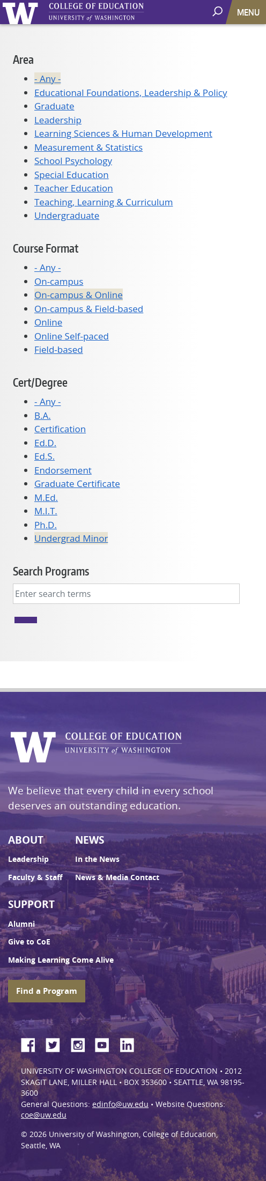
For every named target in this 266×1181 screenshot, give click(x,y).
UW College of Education (115, 12)
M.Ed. (46, 497)
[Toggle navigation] (249, 12)
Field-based (58, 349)
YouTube (106, 1043)
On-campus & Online (78, 295)
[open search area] (218, 11)
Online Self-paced (71, 336)
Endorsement (63, 470)
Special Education (71, 174)
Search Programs (51, 571)
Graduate (54, 106)
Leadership (58, 120)
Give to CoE (29, 941)
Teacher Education (73, 188)
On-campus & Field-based (88, 308)
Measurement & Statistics (88, 147)
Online (48, 322)
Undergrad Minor (71, 538)
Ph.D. (45, 525)
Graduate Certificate (77, 483)
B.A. (42, 415)
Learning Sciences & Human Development (123, 133)
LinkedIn (131, 1043)
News (89, 840)
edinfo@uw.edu (120, 1104)
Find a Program (46, 991)
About (25, 840)
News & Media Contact (117, 877)
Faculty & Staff (35, 877)
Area (23, 59)
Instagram (81, 1043)
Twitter (57, 1043)
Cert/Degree (40, 382)
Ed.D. (45, 443)
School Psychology (73, 160)
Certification (60, 429)
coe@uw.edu (43, 1115)
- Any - (47, 78)
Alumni (21, 924)
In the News (97, 859)
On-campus (58, 281)
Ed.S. (44, 456)
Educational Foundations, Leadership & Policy (130, 92)
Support (31, 904)
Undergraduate (66, 215)
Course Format (45, 248)
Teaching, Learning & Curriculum (103, 202)
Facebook (32, 1043)
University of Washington (22, 12)
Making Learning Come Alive (61, 960)
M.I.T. (45, 511)
